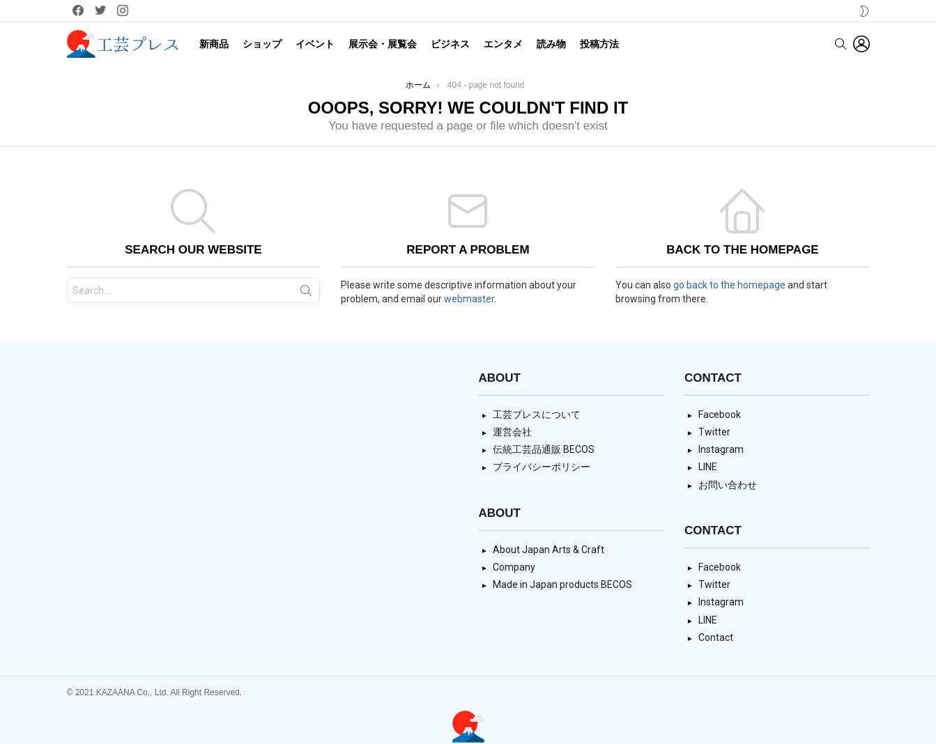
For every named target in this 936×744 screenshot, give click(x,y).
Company (514, 567)
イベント (315, 43)
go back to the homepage (729, 284)
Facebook (719, 414)
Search (306, 293)
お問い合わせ (727, 484)
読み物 (551, 43)
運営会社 (512, 431)
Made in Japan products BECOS (562, 584)
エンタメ (503, 43)
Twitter (714, 431)
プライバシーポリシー (541, 466)
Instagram (721, 449)
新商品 (214, 43)
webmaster (469, 298)
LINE (707, 466)
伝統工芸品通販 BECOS (543, 449)
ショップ (262, 43)
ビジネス (450, 43)
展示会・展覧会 (382, 43)
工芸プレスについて (537, 414)
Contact (715, 637)
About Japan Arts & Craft (548, 549)
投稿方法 (599, 43)
